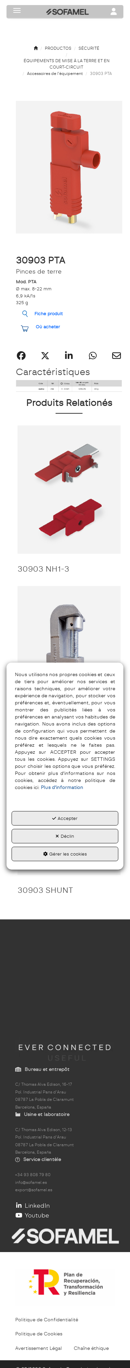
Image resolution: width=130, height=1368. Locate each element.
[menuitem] (46, 1320)
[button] (36, 48)
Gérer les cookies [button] (65, 854)
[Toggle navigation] (113, 12)
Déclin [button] (65, 836)
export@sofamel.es (33, 1190)
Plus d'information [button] (62, 787)
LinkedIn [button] (32, 1205)
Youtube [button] (32, 1215)
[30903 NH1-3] (69, 489)
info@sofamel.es (31, 1182)
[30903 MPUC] (69, 650)
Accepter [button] (64, 818)
